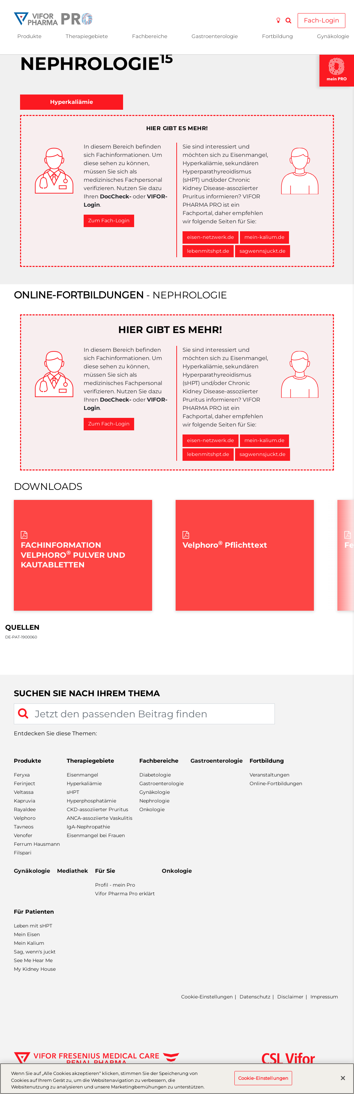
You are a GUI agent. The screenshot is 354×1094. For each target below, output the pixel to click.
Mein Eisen (27, 934)
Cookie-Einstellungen (207, 997)
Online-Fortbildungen (276, 783)
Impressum (324, 997)
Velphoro (25, 818)
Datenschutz (255, 997)
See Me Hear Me (33, 960)
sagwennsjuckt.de (263, 251)
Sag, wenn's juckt (35, 952)
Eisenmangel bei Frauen (96, 835)
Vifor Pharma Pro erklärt (125, 893)
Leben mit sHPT (33, 926)
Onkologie (152, 809)
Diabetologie (155, 775)
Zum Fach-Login (109, 220)
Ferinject (24, 783)
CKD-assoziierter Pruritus (97, 809)
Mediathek (72, 871)
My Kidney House (35, 969)
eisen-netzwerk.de (210, 237)
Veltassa (24, 792)
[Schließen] (343, 1078)
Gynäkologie (154, 792)
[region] (177, 1078)
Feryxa (22, 775)
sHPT (73, 792)
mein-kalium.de (264, 237)
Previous (17, 555)
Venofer (23, 835)
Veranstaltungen (269, 775)
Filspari (22, 853)
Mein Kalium (29, 943)
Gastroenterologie (215, 36)
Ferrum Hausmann (37, 844)
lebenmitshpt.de (208, 251)
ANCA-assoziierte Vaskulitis (99, 818)
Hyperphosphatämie (91, 801)
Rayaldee (25, 809)
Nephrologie (154, 801)
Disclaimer (290, 997)
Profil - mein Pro (115, 885)
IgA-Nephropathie (88, 827)
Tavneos (24, 827)
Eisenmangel (82, 775)
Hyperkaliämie (84, 783)
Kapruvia (24, 801)
